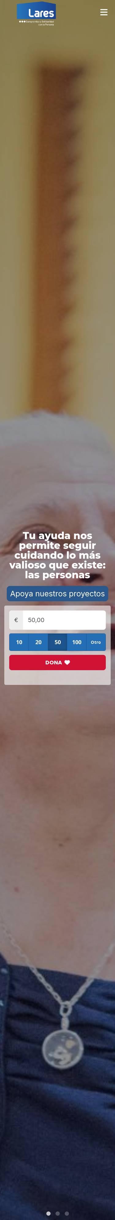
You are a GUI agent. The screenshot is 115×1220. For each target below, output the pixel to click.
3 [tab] (67, 1214)
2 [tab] (58, 1214)
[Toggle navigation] (106, 12)
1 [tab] (48, 1214)
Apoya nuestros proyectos (57, 593)
